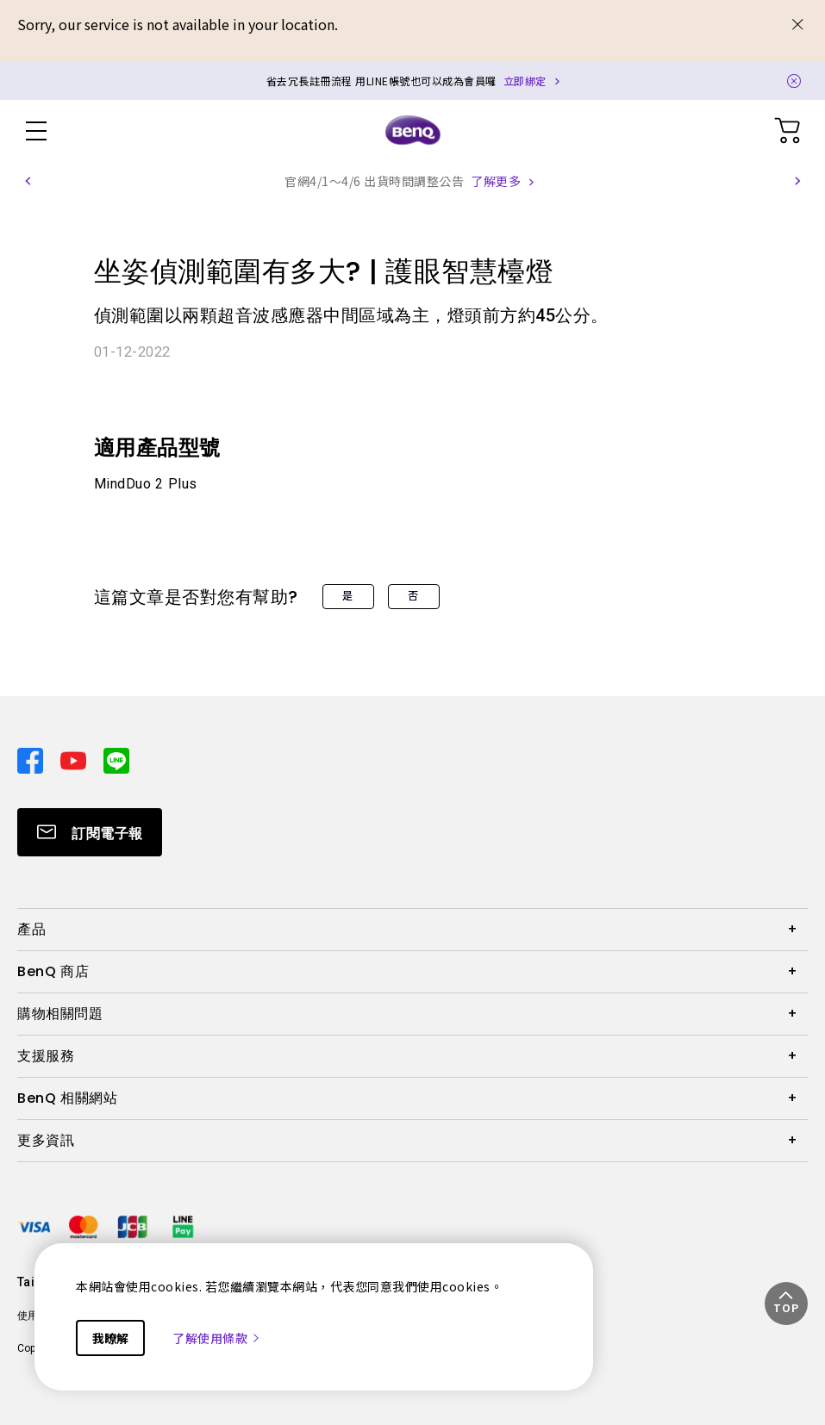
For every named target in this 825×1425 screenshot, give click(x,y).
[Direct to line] (116, 758)
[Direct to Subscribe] (89, 832)
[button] (27, 181)
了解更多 (496, 181)
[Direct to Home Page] (413, 131)
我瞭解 (110, 1338)
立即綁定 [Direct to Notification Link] (525, 80)
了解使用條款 (216, 1338)
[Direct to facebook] (32, 758)
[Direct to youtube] (75, 758)
